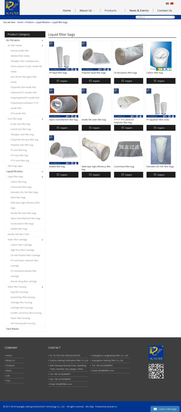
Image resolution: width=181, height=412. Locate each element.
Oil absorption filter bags (22, 223)
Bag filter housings (19, 292)
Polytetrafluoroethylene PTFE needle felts (24, 105)
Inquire (63, 80)
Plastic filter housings (21, 318)
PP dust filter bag (19, 150)
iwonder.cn (112, 406)
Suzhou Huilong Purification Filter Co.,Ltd (69, 360)
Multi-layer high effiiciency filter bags (25, 205)
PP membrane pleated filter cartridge (24, 274)
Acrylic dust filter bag (20, 124)
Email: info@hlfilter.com (61, 384)
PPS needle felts (18, 113)
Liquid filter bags (60, 22)
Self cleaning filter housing (23, 323)
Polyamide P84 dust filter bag (24, 139)
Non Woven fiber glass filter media (24, 79)
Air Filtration (13, 40)
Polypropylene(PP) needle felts (25, 97)
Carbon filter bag (18, 181)
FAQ (8, 380)
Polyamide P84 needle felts (23, 87)
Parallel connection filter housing (26, 313)
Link (8, 375)
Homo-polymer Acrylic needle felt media (26, 69)
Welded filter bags (19, 228)
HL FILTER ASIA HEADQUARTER (65, 355)
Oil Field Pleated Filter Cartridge (25, 255)
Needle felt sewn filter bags (23, 213)
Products (29, 22)
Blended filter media (20, 55)
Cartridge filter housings (22, 307)
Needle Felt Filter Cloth (18, 234)
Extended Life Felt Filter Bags (24, 192)
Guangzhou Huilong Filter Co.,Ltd (107, 360)
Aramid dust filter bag (21, 129)
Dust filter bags (15, 118)
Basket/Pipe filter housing (23, 297)
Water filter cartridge (17, 239)
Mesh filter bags (18, 197)
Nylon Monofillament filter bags (25, 218)
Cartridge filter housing (21, 302)
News (8, 370)
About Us (10, 360)
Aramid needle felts (20, 50)
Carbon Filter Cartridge (21, 244)
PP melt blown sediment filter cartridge (24, 263)
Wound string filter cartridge (24, 281)
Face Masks (12, 328)
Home (20, 22)
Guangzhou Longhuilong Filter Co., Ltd (110, 355)
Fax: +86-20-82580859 (60, 379)
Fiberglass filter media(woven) (25, 61)
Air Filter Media (15, 45)
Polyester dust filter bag (22, 144)
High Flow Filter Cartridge (22, 250)
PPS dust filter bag (19, 155)
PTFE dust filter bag (20, 160)
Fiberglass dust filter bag (22, 134)
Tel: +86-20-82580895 (60, 374)
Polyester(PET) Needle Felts (24, 92)
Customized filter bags (21, 187)
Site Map (89, 406)
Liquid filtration (43, 22)
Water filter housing (17, 286)
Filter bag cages (15, 166)
